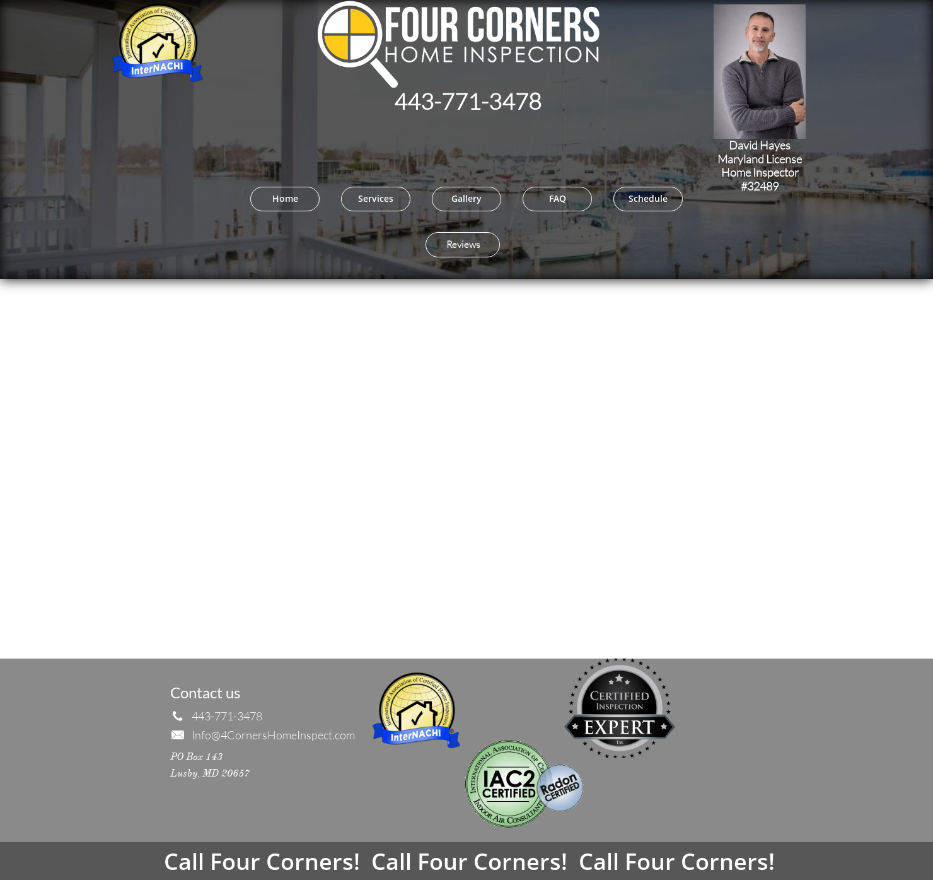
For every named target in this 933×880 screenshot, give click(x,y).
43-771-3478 (474, 101)
